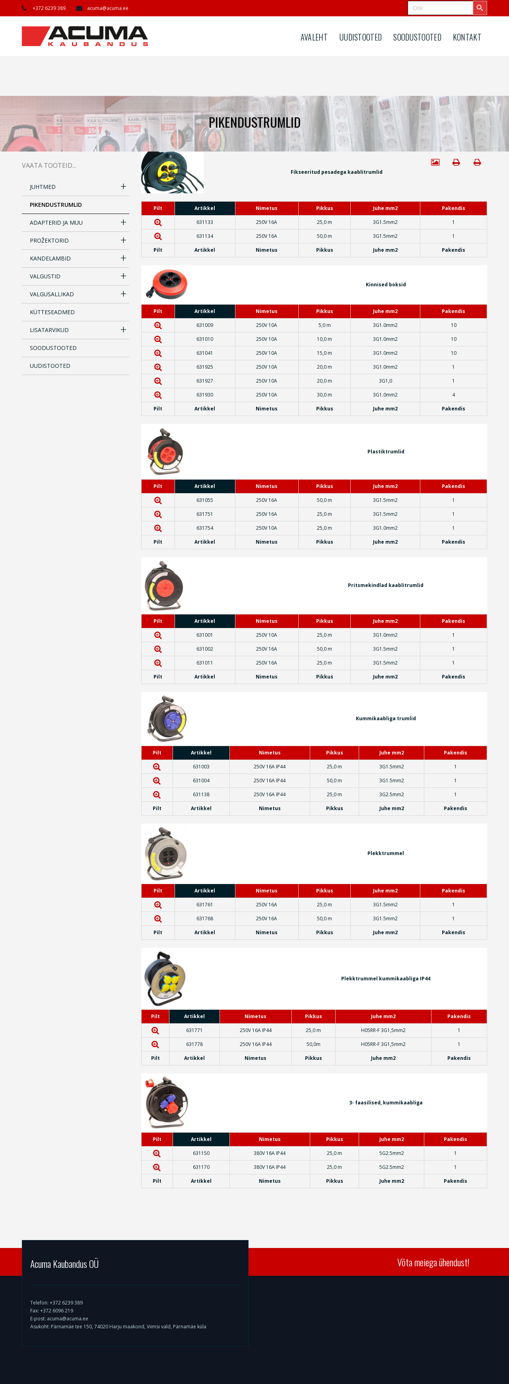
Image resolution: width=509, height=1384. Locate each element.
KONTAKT (467, 37)
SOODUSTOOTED (417, 37)
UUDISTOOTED (360, 37)
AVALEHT (314, 37)
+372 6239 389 (49, 8)
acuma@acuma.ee (107, 8)
